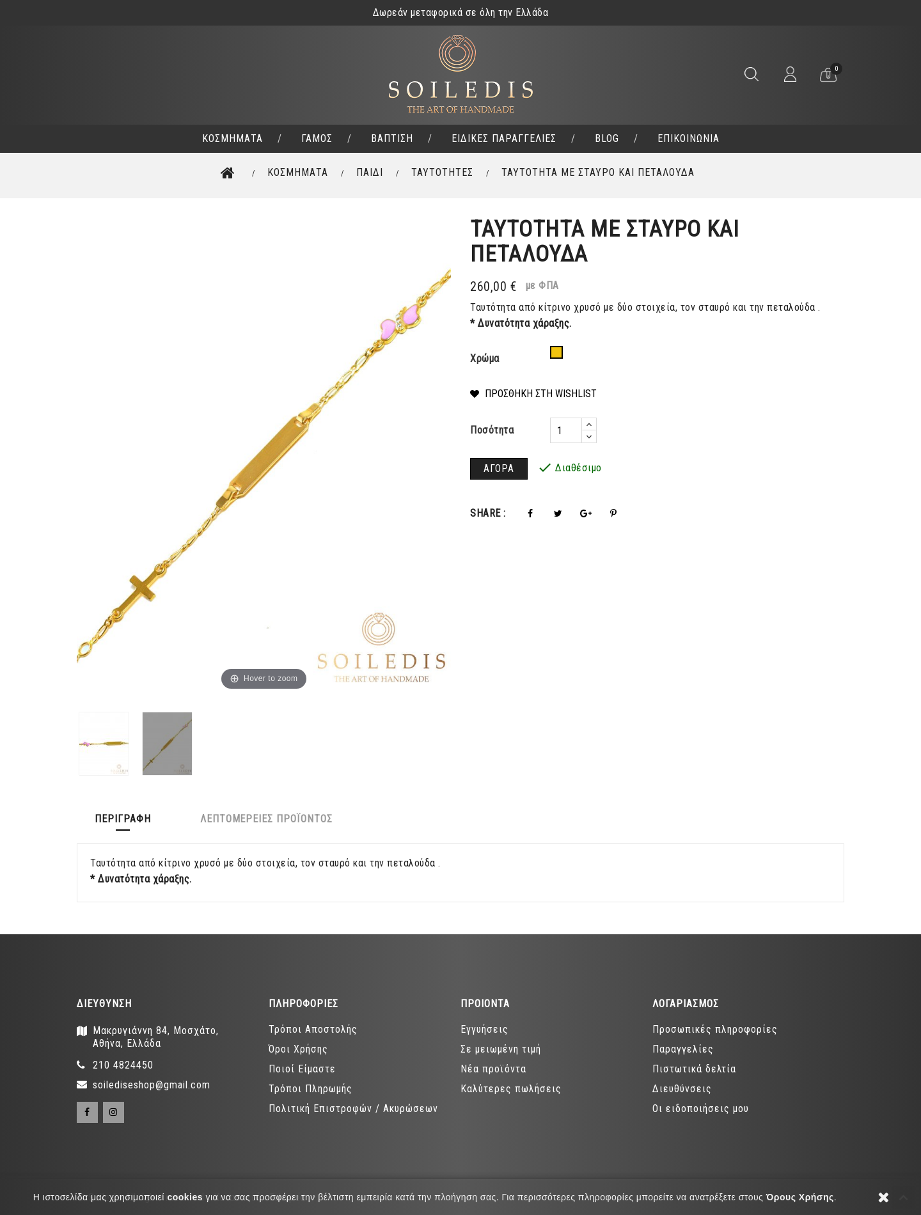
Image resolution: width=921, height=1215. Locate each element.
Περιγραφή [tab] (124, 819)
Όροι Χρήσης (298, 1049)
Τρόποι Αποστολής (313, 1029)
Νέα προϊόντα (493, 1069)
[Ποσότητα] (566, 430)
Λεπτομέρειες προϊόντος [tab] (269, 819)
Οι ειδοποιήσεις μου (700, 1108)
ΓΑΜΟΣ (317, 138)
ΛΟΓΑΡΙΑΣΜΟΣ (685, 1004)
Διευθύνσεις (682, 1089)
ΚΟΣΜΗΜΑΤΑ (232, 138)
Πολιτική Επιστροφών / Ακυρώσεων (353, 1108)
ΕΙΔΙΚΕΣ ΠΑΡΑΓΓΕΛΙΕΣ (504, 138)
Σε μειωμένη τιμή (500, 1049)
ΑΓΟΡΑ (499, 468)
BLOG (607, 138)
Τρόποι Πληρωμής (310, 1089)
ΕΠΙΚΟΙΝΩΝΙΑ (688, 138)
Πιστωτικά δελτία (694, 1069)
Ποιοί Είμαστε (302, 1069)
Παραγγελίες (683, 1049)
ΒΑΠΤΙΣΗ (392, 138)
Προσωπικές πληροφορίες (715, 1029)
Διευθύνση (104, 1004)
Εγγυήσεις (484, 1029)
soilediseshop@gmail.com (151, 1085)
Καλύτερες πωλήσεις (511, 1089)
